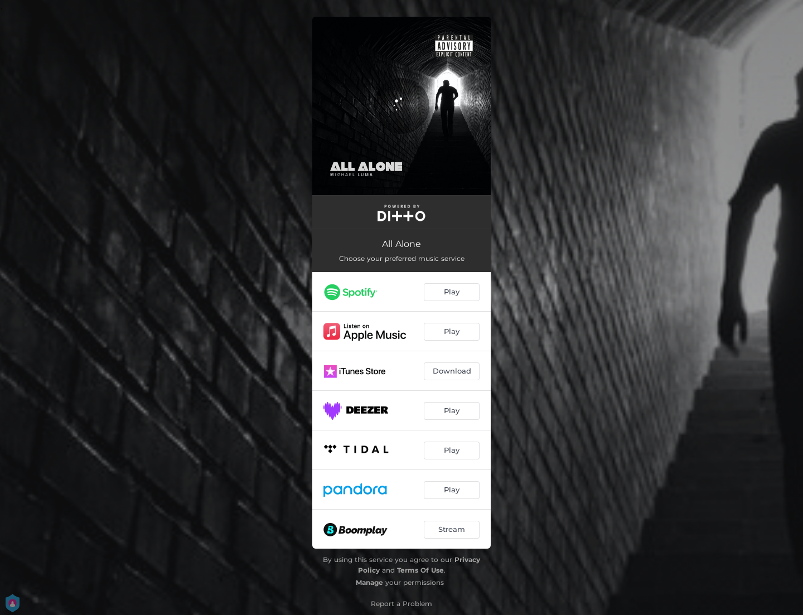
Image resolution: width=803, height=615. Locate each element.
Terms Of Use (420, 570)
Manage (369, 582)
